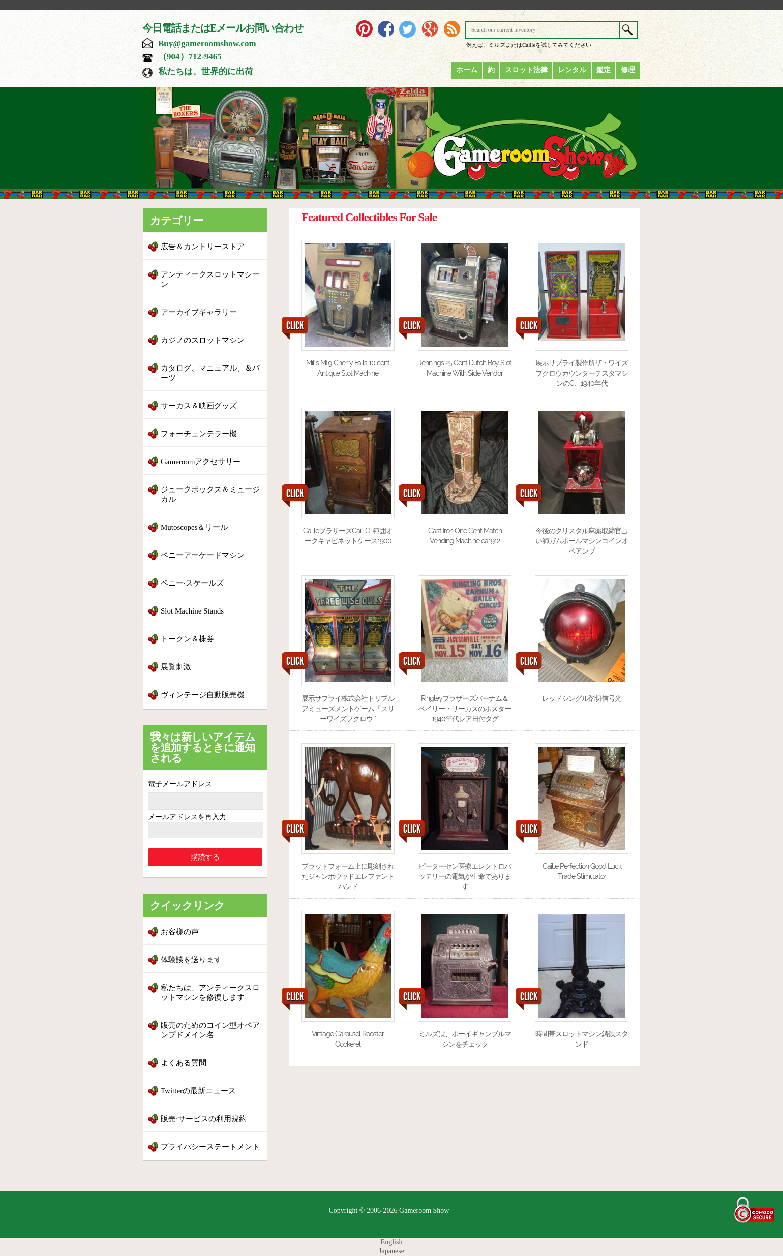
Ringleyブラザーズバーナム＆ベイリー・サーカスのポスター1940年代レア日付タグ (464, 708)
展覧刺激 (176, 667)
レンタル (572, 70)
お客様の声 (180, 932)
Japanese (391, 1251)
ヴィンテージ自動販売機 (203, 695)
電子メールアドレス (180, 784)
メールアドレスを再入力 (187, 817)
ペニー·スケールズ (192, 583)
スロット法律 (526, 70)
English (392, 1242)
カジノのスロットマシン (203, 340)
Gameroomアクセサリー (200, 461)
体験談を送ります (191, 960)
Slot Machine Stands (192, 611)
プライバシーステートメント (210, 1147)
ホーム (466, 70)
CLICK (295, 325)
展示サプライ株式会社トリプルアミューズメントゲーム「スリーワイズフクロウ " (348, 708)
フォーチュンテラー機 (199, 434)
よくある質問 (183, 1063)
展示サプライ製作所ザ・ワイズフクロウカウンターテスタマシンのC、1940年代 (581, 373)
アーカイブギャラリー (199, 312)
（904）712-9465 (190, 57)
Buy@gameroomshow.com (207, 43)
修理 (628, 70)
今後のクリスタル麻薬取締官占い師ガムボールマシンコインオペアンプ (581, 541)
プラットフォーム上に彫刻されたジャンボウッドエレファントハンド (348, 876)
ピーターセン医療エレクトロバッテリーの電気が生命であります (464, 876)
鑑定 (603, 70)
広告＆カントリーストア (203, 246)
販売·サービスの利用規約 (204, 1119)
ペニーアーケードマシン (203, 555)
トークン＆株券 (187, 639)
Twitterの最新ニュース (198, 1091)
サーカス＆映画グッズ (199, 406)
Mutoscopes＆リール (194, 527)
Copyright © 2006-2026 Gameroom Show (389, 1210)
